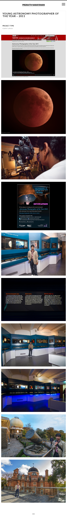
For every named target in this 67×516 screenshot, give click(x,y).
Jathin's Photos (8, 28)
